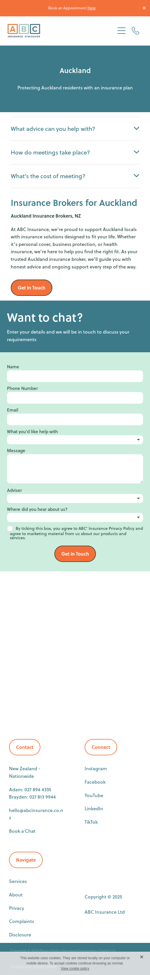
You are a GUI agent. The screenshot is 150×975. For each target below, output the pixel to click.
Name (13, 367)
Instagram (96, 768)
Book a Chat (22, 830)
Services (18, 881)
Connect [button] (101, 747)
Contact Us (107, 950)
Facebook (95, 781)
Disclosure (20, 934)
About (16, 894)
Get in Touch (75, 553)
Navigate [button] (26, 859)
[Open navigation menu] (121, 31)
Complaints (21, 921)
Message (16, 450)
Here (92, 8)
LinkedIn (94, 808)
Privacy (16, 908)
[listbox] (75, 439)
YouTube (94, 795)
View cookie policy (75, 969)
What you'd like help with (32, 431)
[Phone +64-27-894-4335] (135, 31)
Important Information (79, 950)
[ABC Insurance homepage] (61, 30)
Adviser (14, 490)
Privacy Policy (50, 950)
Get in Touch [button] (31, 287)
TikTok (91, 821)
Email (12, 410)
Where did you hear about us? (37, 509)
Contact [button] (24, 747)
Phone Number (22, 388)
